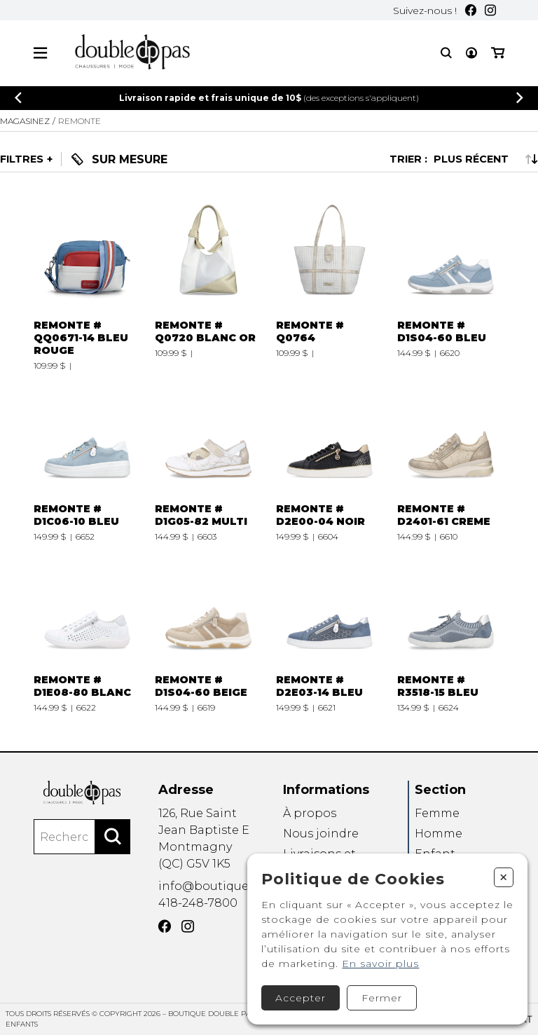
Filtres (21, 159)
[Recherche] (446, 53)
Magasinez (25, 121)
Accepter (300, 998)
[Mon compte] (471, 53)
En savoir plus (380, 963)
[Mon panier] (497, 53)
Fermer (381, 998)
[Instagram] (490, 10)
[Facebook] (470, 10)
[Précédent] (18, 97)
